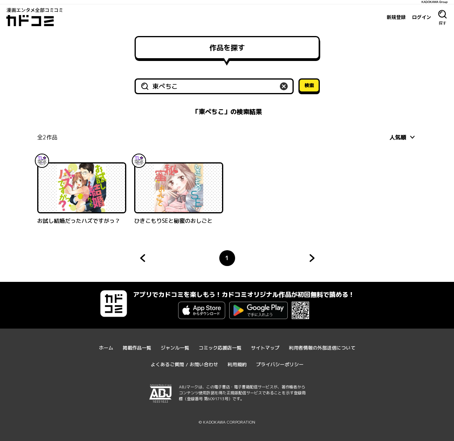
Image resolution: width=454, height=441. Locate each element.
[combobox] (403, 137)
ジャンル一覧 (175, 347)
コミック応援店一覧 (220, 347)
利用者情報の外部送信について (322, 347)
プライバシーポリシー (280, 364)
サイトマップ (265, 347)
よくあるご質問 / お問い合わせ (184, 364)
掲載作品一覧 (137, 347)
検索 (309, 85)
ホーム (106, 347)
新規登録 (396, 17)
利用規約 (237, 364)
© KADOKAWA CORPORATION (227, 422)
